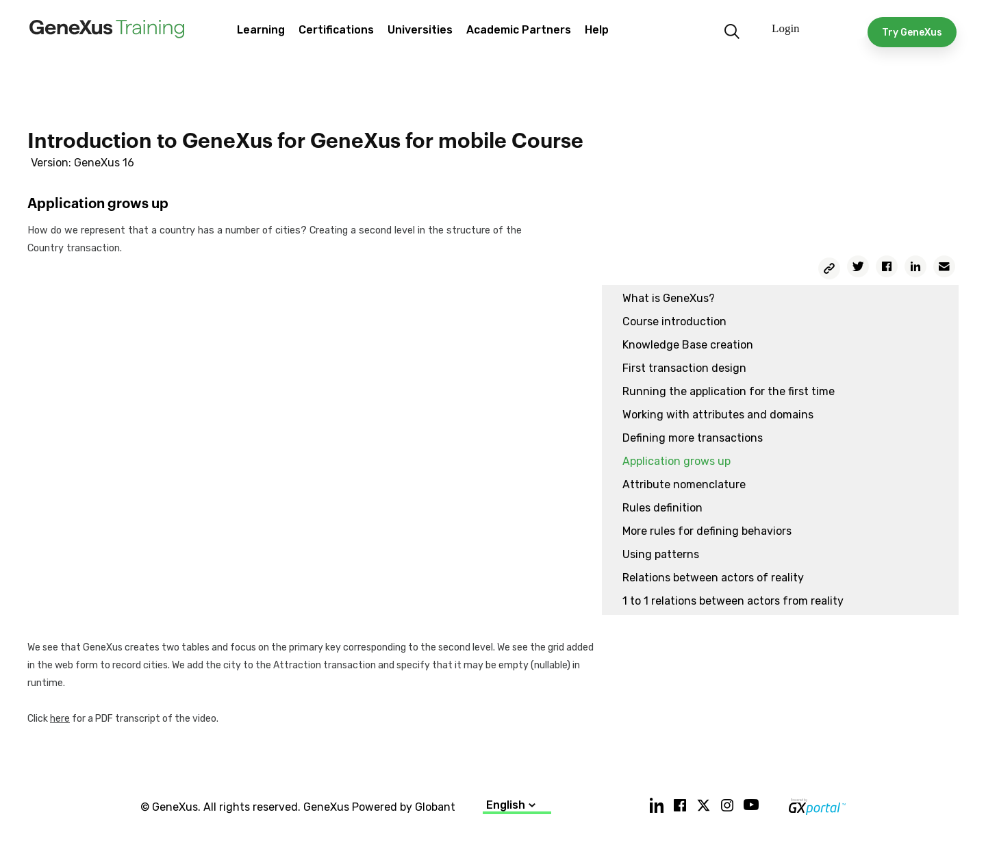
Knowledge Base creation (687, 344)
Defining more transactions (692, 437)
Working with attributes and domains (717, 414)
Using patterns (660, 554)
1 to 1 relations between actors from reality (733, 600)
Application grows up (676, 461)
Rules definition (662, 507)
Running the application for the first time (728, 391)
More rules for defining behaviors (707, 531)
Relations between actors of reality (713, 577)
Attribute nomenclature (684, 484)
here (60, 718)
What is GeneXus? (668, 298)
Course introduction (674, 321)
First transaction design (684, 368)
